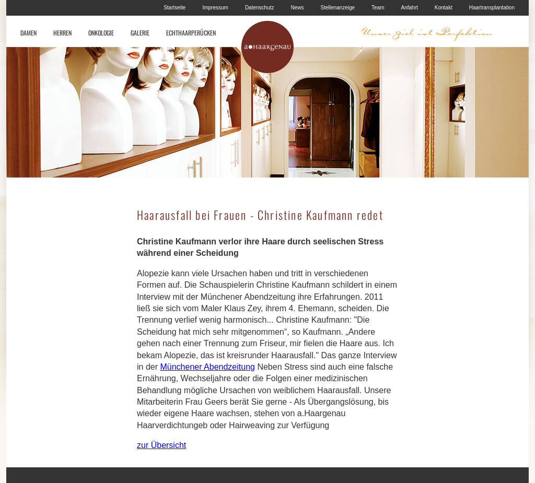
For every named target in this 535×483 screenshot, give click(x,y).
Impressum (215, 7)
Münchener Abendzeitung (207, 366)
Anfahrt (409, 7)
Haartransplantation (492, 7)
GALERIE (140, 32)
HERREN (62, 32)
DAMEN (28, 32)
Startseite (174, 7)
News (297, 7)
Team (377, 7)
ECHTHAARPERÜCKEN (191, 32)
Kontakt (443, 7)
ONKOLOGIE (101, 32)
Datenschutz (259, 7)
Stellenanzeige (337, 7)
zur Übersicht (161, 445)
